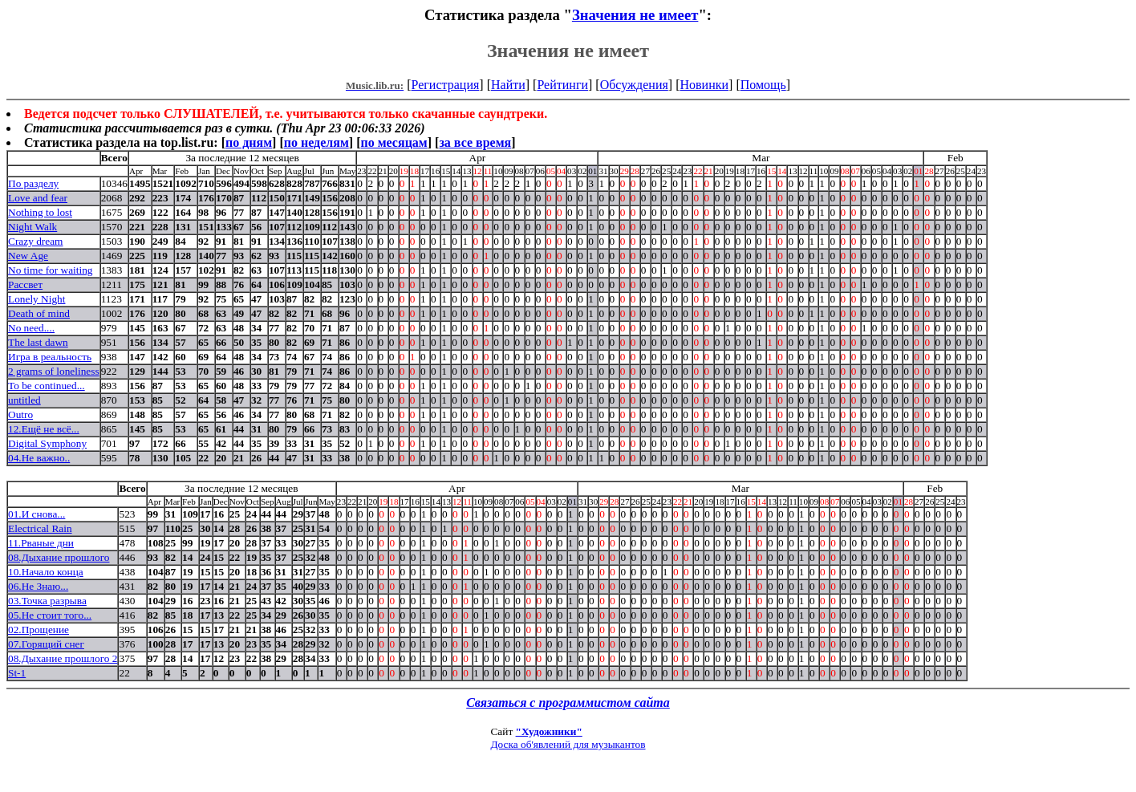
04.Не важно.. (39, 458)
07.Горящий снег (46, 644)
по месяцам (393, 142)
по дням (248, 142)
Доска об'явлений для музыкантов (567, 744)
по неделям (316, 142)
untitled (24, 400)
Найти (508, 84)
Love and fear (37, 198)
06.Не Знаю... (38, 586)
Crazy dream (35, 241)
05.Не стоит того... (49, 615)
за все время (475, 142)
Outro (20, 414)
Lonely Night (36, 299)
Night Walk (32, 227)
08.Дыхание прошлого (58, 557)
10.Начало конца (45, 572)
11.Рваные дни (41, 543)
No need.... (31, 328)
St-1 (17, 673)
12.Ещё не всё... (43, 429)
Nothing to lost (40, 212)
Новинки (704, 84)
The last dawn (38, 342)
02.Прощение (38, 629)
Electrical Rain (40, 528)
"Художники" (549, 731)
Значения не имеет (635, 14)
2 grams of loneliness (53, 371)
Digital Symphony (47, 443)
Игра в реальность (49, 357)
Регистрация (446, 84)
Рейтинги (562, 84)
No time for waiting (50, 270)
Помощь (763, 84)
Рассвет (25, 284)
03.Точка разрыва (47, 601)
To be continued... (46, 386)
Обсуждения (634, 84)
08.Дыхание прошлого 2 (62, 658)
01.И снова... (36, 514)
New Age (28, 256)
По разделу (33, 183)
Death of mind (39, 313)
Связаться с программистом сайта (568, 702)
